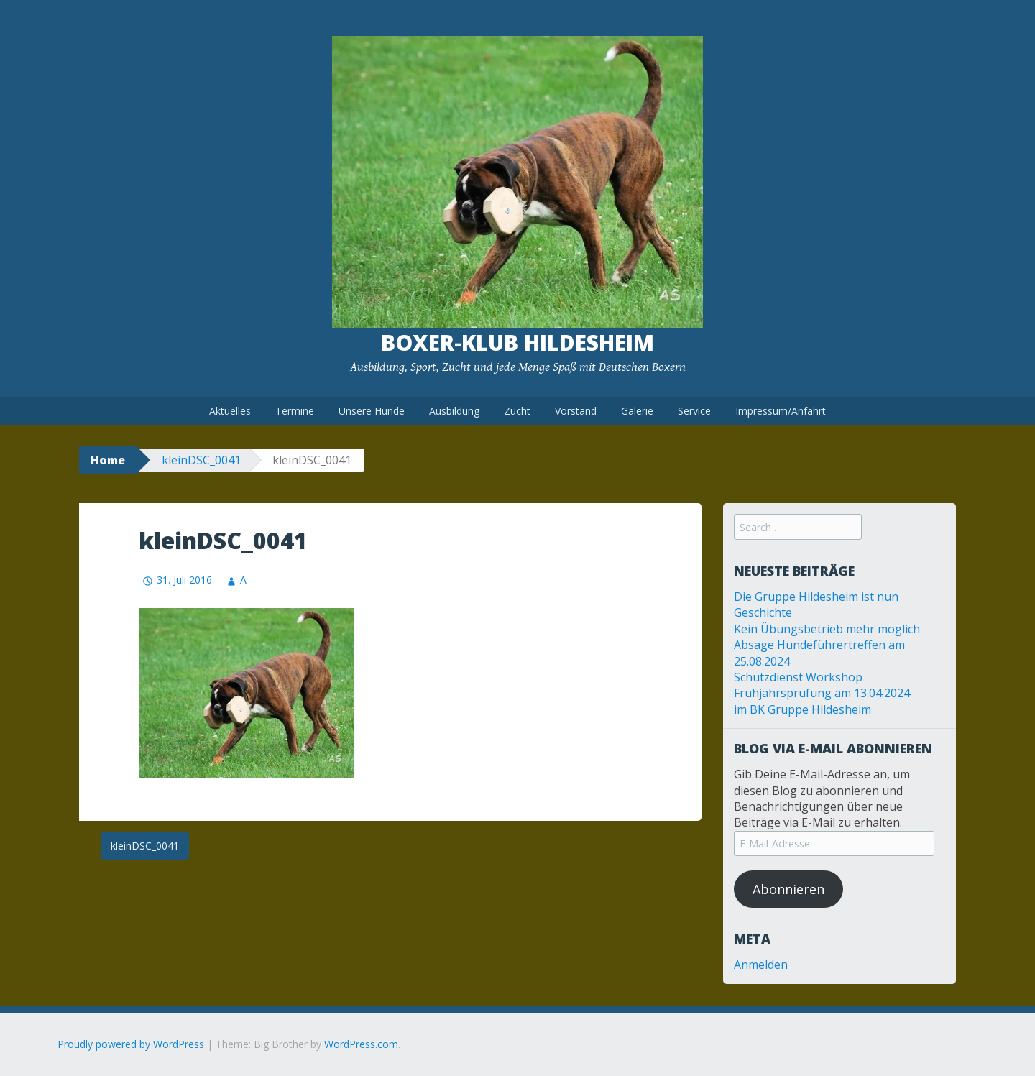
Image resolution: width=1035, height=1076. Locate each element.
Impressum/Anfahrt (780, 411)
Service (694, 411)
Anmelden (761, 964)
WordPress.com (361, 1044)
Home (108, 460)
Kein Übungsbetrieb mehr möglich (827, 629)
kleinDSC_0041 (201, 460)
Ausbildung (454, 411)
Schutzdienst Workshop (798, 677)
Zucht (517, 411)
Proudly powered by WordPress (131, 1044)
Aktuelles (230, 411)
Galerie (637, 411)
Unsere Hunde (372, 411)
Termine (294, 411)
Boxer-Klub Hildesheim (517, 342)
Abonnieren (788, 889)
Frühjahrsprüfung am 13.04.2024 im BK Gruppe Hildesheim (822, 701)
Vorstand (576, 411)
